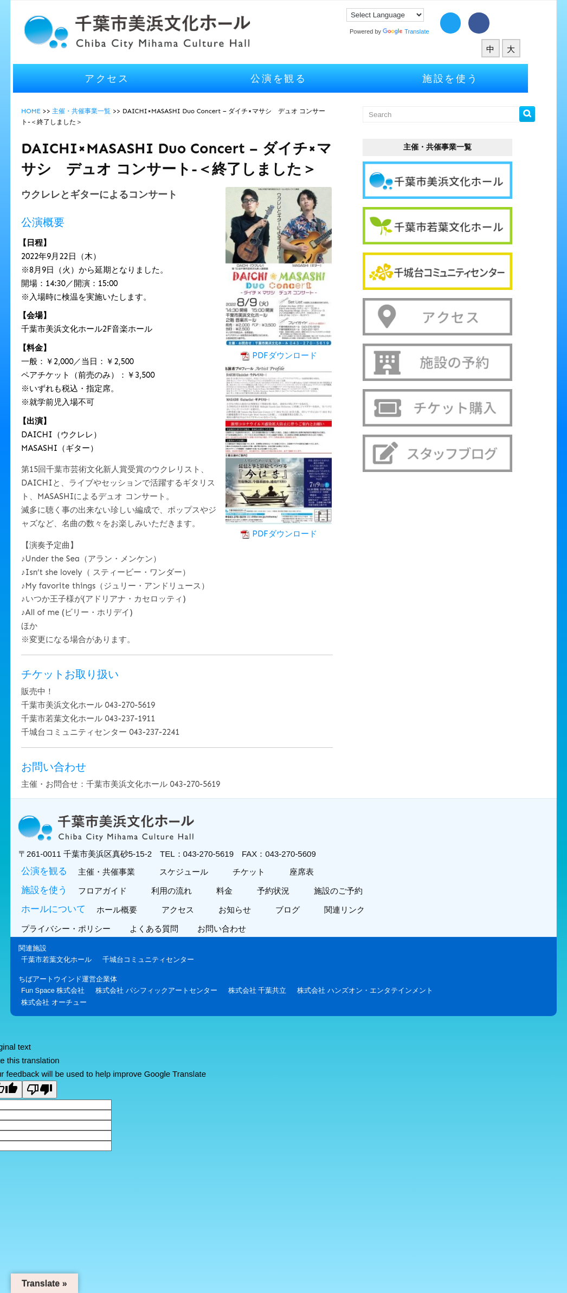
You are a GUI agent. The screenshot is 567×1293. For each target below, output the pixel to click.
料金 (236, 890)
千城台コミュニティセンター (161, 959)
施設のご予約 (350, 890)
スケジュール (195, 871)
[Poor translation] (39, 1089)
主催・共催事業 (118, 871)
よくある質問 (168, 928)
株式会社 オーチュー (67, 1002)
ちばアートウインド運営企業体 (80, 979)
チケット (260, 871)
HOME (44, 111)
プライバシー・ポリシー (80, 928)
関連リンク (356, 909)
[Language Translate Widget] (398, 15)
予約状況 (284, 890)
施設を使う (463, 78)
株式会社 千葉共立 (270, 990)
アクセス (120, 78)
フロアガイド (114, 890)
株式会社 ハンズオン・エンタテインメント (378, 990)
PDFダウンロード (297, 355)
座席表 (313, 871)
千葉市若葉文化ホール (69, 959)
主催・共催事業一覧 (94, 111)
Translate (419, 31)
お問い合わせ (236, 928)
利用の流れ (183, 890)
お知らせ (246, 909)
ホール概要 (128, 909)
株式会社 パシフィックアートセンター (169, 990)
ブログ (299, 909)
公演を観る (291, 78)
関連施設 (45, 948)
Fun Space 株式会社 (66, 990)
